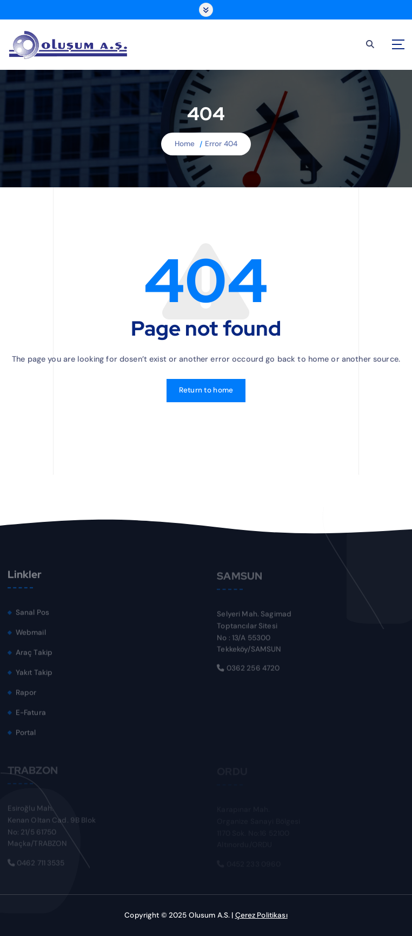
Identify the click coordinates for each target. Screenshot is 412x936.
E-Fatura (31, 714)
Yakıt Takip (34, 675)
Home (185, 143)
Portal (26, 734)
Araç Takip (34, 655)
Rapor (26, 695)
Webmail (31, 635)
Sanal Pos (32, 615)
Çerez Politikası (261, 915)
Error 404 (221, 143)
